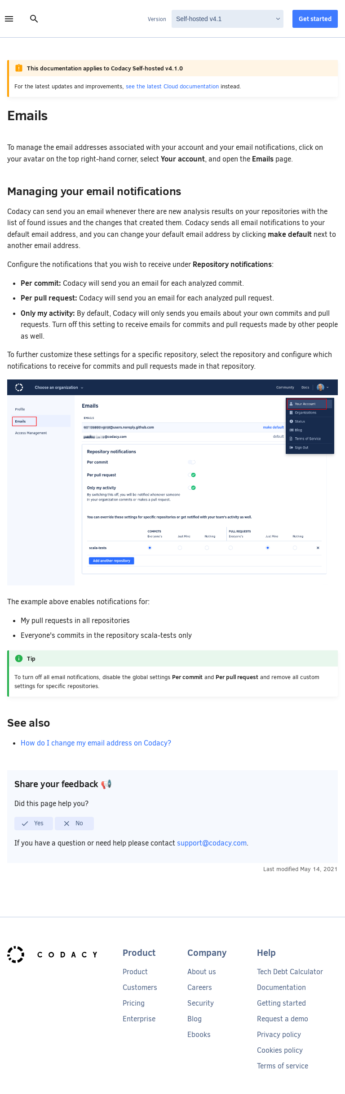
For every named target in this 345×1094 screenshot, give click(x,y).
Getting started (281, 1003)
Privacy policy (279, 1034)
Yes (32, 823)
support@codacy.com (212, 843)
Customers (140, 987)
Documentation (281, 987)
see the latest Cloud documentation (172, 86)
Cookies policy (280, 1050)
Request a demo (282, 1019)
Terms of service (282, 1066)
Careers (199, 987)
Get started (315, 18)
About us (201, 971)
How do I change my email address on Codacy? (96, 743)
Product (135, 971)
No (73, 823)
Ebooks (199, 1034)
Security (200, 1003)
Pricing (134, 1003)
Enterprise (139, 1019)
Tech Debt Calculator (290, 971)
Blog (194, 1019)
